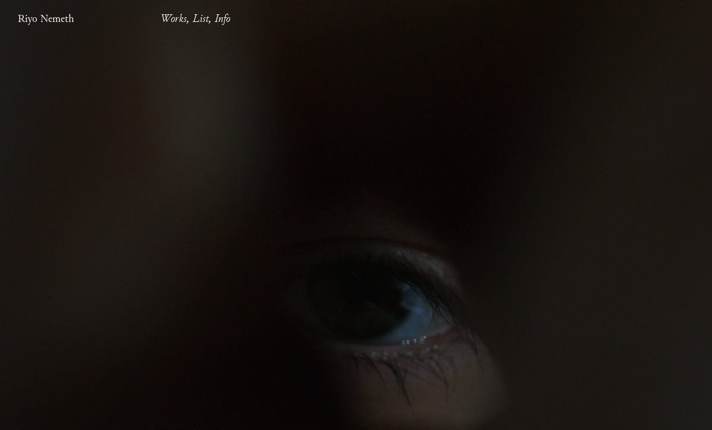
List (201, 19)
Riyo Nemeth (46, 19)
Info (222, 19)
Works (173, 19)
